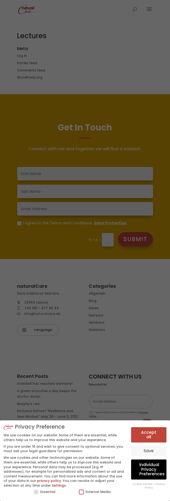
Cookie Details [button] (143, 484)
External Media (95, 492)
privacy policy (49, 480)
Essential (44, 492)
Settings (59, 485)
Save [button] (149, 451)
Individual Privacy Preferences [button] (152, 469)
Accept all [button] (148, 435)
